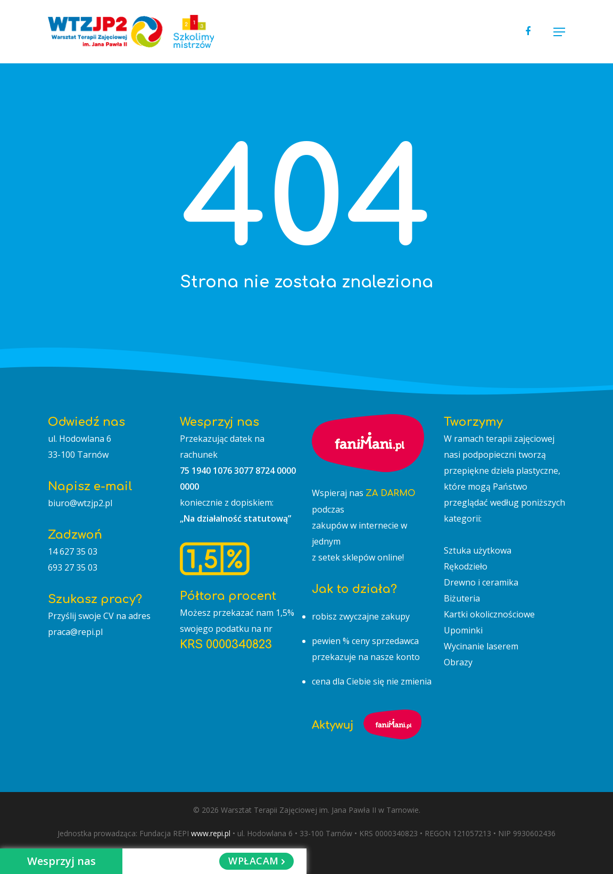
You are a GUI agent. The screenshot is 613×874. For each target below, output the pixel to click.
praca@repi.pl (75, 632)
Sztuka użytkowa (477, 550)
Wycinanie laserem (481, 646)
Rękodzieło (465, 566)
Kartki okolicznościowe (489, 614)
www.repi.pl (210, 833)
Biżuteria (462, 598)
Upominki (463, 630)
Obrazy (458, 662)
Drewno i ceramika (481, 582)
